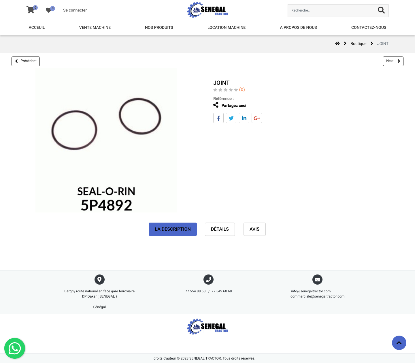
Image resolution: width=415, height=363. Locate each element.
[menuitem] (36, 28)
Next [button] (393, 61)
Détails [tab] (220, 229)
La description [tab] (172, 229)
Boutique (358, 44)
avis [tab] (255, 229)
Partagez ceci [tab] (225, 105)
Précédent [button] (26, 61)
